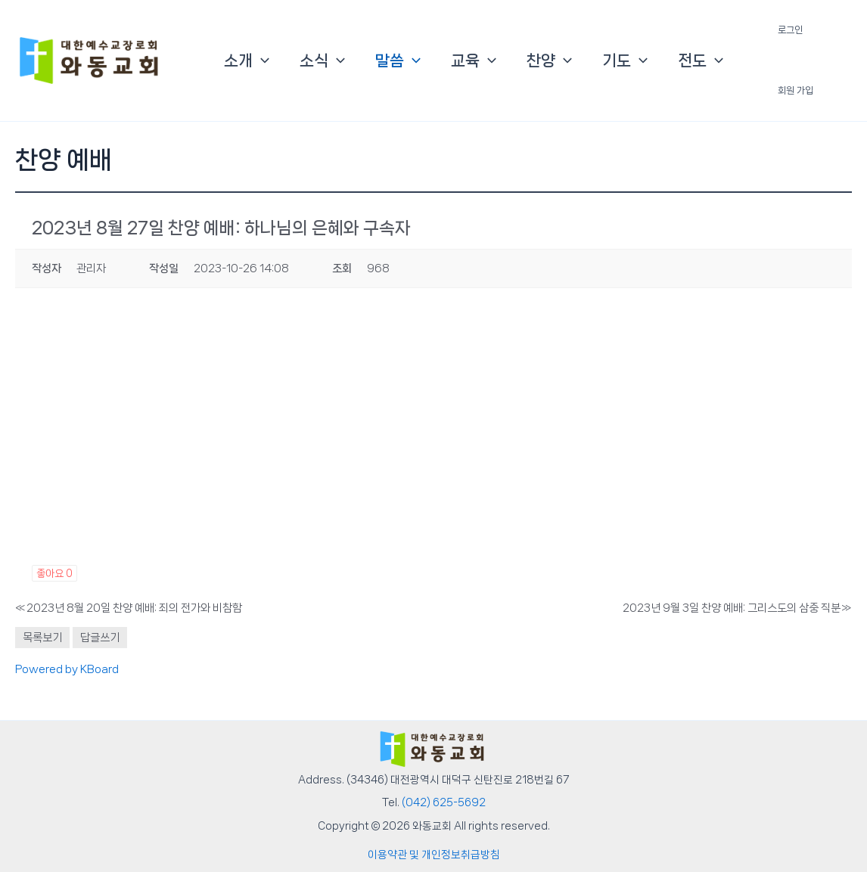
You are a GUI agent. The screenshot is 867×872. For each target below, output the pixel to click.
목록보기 (42, 638)
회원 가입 (795, 90)
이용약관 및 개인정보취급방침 (434, 854)
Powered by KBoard (67, 669)
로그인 (790, 30)
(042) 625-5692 (444, 802)
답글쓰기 (100, 638)
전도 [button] (700, 60)
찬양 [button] (549, 60)
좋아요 (54, 573)
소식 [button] (322, 60)
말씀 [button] (398, 60)
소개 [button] (246, 60)
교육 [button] (473, 60)
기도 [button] (625, 60)
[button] (261, 60)
